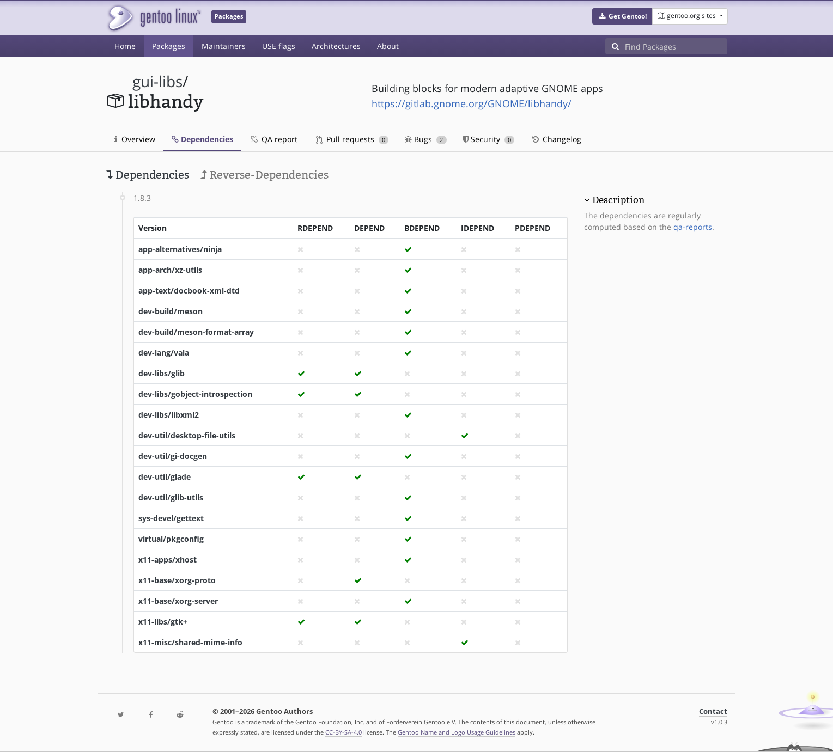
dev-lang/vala (163, 352)
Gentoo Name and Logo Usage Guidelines (456, 732)
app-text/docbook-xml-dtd (189, 290)
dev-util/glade (164, 477)
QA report (273, 139)
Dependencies (202, 139)
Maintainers (224, 46)
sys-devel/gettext (171, 518)
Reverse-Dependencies (264, 174)
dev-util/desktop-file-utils (186, 435)
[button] (622, 16)
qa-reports (692, 227)
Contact (713, 711)
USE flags (278, 46)
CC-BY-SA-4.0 (343, 732)
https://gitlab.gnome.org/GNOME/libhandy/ (471, 103)
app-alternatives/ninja (180, 249)
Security (489, 139)
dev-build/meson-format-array (196, 332)
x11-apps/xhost (167, 559)
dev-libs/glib (161, 373)
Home (125, 46)
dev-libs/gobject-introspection (195, 394)
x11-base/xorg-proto (177, 580)
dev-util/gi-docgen (172, 456)
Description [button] (618, 199)
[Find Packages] (676, 46)
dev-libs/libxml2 (168, 414)
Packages (168, 46)
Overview (134, 139)
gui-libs (157, 81)
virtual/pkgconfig (171, 539)
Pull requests (352, 139)
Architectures (336, 46)
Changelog (556, 139)
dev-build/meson (170, 311)
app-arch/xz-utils (170, 270)
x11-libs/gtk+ (162, 621)
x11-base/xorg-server (178, 601)
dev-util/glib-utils (170, 497)
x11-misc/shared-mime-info (190, 642)
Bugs (426, 139)
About (388, 46)
